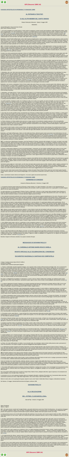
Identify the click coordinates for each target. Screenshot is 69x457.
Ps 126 (19, 234)
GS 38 (48, 311)
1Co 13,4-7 (8, 103)
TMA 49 (16, 315)
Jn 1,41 (13, 33)
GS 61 (4, 433)
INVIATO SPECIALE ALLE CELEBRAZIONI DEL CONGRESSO (34, 251)
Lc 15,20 (8, 331)
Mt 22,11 (62, 328)
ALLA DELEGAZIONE (34, 391)
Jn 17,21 (51, 134)
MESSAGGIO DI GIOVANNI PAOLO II (34, 242)
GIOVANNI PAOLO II (34, 385)
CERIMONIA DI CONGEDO (34, 179)
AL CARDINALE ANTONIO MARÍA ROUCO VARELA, (34, 247)
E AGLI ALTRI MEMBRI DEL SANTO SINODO (34, 18)
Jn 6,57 (20, 325)
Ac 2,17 (42, 226)
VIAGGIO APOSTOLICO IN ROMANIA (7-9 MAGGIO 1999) (18, 9)
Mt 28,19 (35, 36)
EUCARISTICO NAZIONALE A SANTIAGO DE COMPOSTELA (34, 256)
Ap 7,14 (9, 49)
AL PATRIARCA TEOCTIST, (34, 14)
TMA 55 (15, 272)
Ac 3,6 (29, 79)
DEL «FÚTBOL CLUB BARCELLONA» (34, 396)
